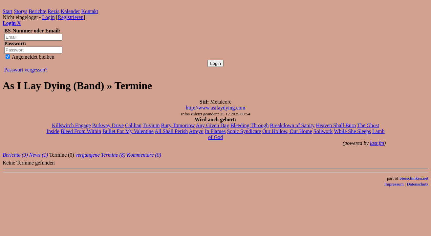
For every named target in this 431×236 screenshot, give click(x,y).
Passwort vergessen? (26, 69)
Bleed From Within (81, 131)
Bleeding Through (249, 125)
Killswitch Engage (71, 125)
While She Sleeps (352, 131)
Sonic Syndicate (244, 131)
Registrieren (70, 17)
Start (7, 11)
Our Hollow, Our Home (287, 131)
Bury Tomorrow (178, 125)
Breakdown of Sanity (292, 125)
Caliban (133, 125)
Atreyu (196, 131)
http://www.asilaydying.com (215, 107)
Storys (20, 11)
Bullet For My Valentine (128, 131)
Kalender (70, 11)
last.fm (377, 143)
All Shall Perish (171, 131)
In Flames (215, 131)
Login (48, 17)
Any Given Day (212, 125)
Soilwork (323, 131)
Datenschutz (417, 184)
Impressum (394, 184)
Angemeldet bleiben (30, 57)
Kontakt (89, 11)
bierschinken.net (413, 178)
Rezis (53, 11)
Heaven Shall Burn (336, 125)
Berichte (37, 11)
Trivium (151, 125)
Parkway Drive (108, 125)
